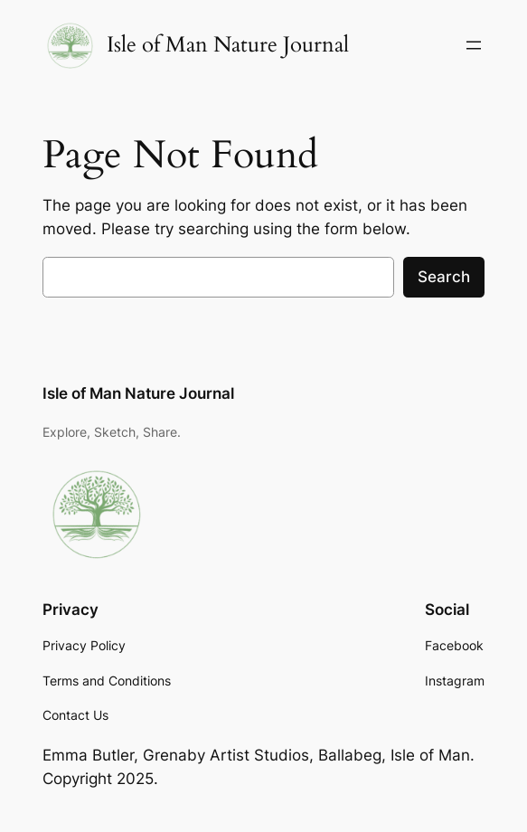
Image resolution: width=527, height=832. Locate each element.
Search (444, 277)
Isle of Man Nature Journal (228, 45)
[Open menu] (474, 45)
